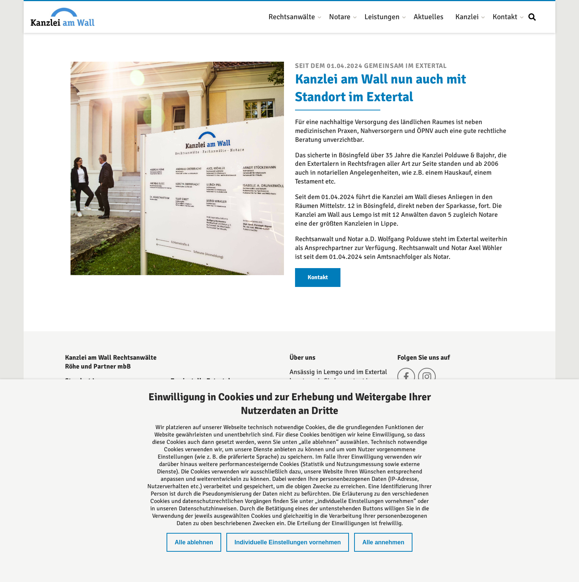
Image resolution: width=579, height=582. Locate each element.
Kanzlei (467, 16)
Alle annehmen (383, 542)
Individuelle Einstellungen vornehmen (287, 542)
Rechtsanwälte (291, 16)
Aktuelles (428, 16)
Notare (339, 16)
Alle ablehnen (194, 542)
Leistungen (382, 16)
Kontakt (505, 16)
